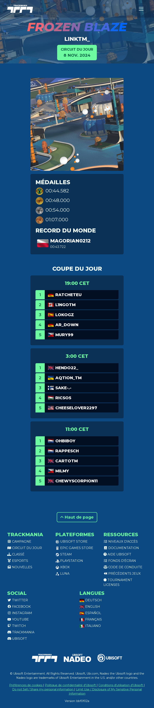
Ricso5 (63, 397)
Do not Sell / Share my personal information (43, 689)
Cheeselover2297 (76, 407)
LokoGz (64, 314)
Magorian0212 (70, 241)
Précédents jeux (122, 573)
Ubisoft (17, 639)
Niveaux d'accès (120, 541)
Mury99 (64, 334)
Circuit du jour (24, 548)
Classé (15, 554)
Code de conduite (122, 567)
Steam (63, 554)
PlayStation (69, 561)
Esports (17, 561)
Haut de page (77, 517)
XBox (62, 567)
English (89, 606)
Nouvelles (19, 567)
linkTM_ (77, 38)
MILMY (62, 471)
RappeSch (67, 451)
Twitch (16, 626)
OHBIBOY (65, 440)
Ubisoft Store (71, 541)
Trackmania (20, 632)
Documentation (121, 548)
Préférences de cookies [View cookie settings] (26, 685)
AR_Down (66, 324)
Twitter (17, 600)
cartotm (66, 461)
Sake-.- (63, 387)
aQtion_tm (68, 377)
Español (90, 613)
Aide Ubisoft (117, 554)
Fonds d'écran (119, 561)
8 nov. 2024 (77, 52)
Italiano (90, 626)
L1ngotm (65, 304)
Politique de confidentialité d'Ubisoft (71, 685)
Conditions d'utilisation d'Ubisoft (121, 685)
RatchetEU (68, 294)
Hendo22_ (66, 367)
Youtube (18, 619)
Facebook (19, 606)
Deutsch (90, 600)
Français (90, 619)
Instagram (19, 613)
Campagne (19, 541)
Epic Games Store (74, 548)
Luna (62, 573)
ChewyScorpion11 (76, 481)
